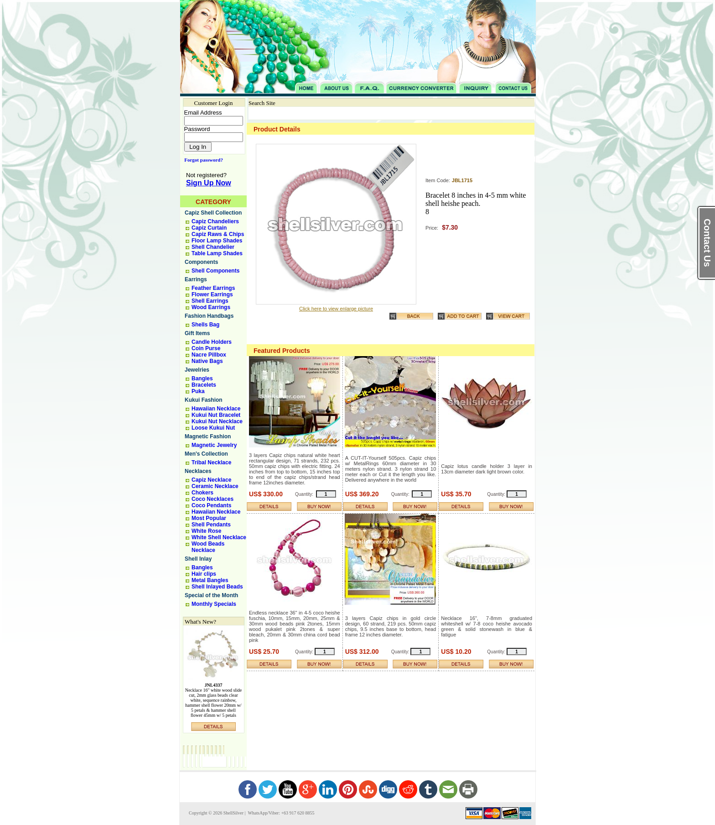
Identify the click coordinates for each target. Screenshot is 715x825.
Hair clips (204, 574)
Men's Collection (206, 454)
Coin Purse (206, 348)
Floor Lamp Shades (217, 240)
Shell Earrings (210, 301)
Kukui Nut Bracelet (216, 415)
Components (201, 262)
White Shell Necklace (219, 537)
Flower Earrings (212, 294)
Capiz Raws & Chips (218, 234)
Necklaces (198, 471)
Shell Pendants (211, 524)
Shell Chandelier (213, 247)
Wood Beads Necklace (208, 547)
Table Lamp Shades (217, 253)
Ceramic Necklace (215, 486)
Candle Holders (212, 342)
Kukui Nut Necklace (217, 421)
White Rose (206, 531)
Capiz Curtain (209, 228)
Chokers (202, 492)
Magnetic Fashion (208, 436)
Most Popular (209, 518)
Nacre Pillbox (209, 355)
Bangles (202, 378)
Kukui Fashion (204, 400)
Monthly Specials (214, 604)
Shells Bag (205, 324)
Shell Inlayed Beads (217, 586)
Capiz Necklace (211, 480)
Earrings (196, 279)
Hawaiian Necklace (216, 408)
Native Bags (207, 361)
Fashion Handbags (209, 316)
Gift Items (197, 333)
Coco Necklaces (212, 499)
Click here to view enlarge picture (336, 308)
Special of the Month (211, 595)
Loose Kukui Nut (213, 428)
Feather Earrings (213, 288)
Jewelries (197, 370)
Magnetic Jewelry (214, 445)
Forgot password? (202, 160)
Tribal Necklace (211, 462)
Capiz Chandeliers (215, 221)
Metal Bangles (210, 580)
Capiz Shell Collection (213, 213)
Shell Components (215, 271)
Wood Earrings (211, 307)
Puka (198, 391)
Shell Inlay (198, 559)
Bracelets (204, 385)
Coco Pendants (211, 505)
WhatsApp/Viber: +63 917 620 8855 (280, 812)
